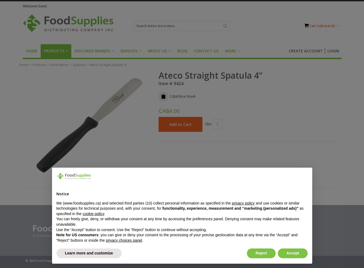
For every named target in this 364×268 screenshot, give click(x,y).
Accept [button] (292, 253)
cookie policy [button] (93, 214)
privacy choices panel (124, 240)
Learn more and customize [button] (89, 253)
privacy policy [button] (243, 203)
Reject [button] (261, 253)
